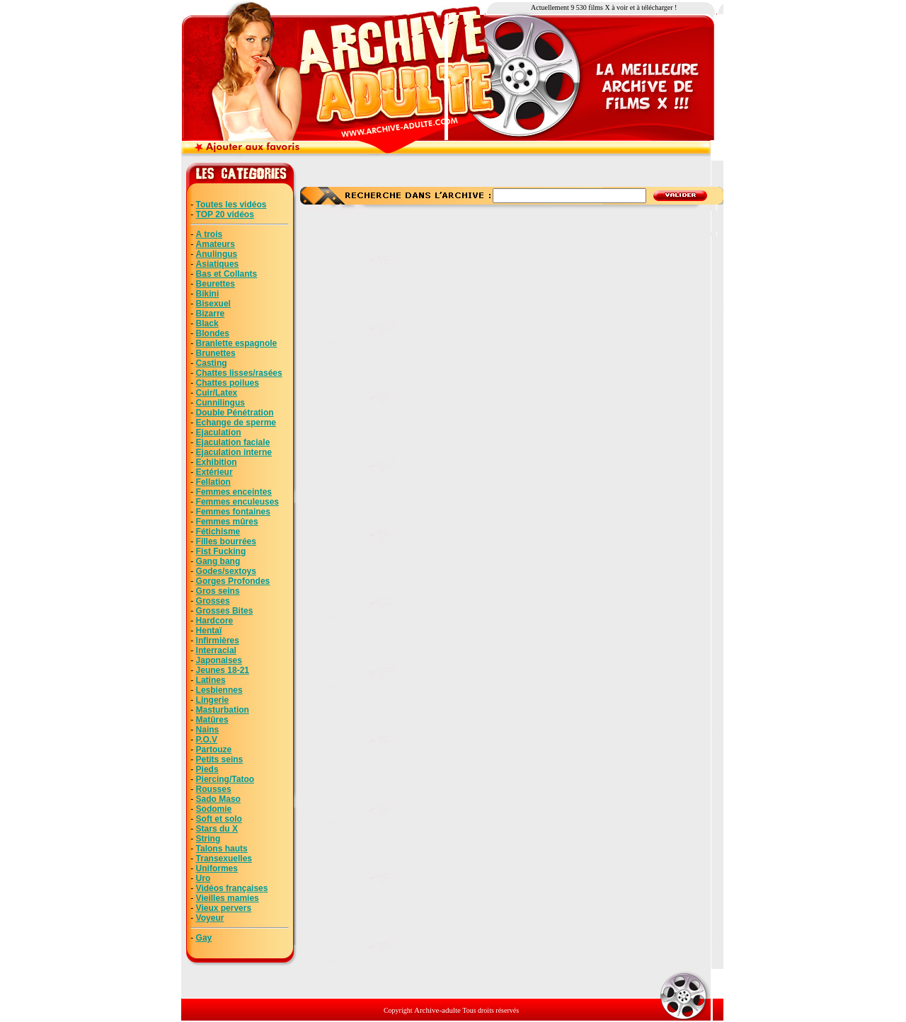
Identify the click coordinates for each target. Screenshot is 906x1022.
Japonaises (219, 660)
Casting (211, 363)
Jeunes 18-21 (222, 670)
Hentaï (209, 631)
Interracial (216, 650)
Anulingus (217, 254)
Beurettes (215, 284)
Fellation (213, 482)
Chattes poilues (227, 383)
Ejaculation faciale (233, 442)
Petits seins (219, 759)
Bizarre (210, 313)
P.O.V (206, 740)
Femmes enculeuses (237, 502)
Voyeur (210, 918)
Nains (207, 730)
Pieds (207, 769)
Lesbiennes (219, 690)
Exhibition (216, 462)
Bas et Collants (227, 274)
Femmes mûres (227, 522)
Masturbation (222, 710)
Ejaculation (218, 432)
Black (207, 323)
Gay (204, 938)
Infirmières (217, 640)
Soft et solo (219, 819)
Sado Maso (218, 799)
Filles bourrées (226, 541)
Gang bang (218, 561)
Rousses (213, 789)
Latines (211, 680)
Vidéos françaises (232, 888)
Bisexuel (213, 304)
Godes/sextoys (226, 571)
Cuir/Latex (217, 393)
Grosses (213, 601)
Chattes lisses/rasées (239, 373)
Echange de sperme (236, 422)
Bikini (207, 294)
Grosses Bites (224, 611)
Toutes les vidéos (231, 204)
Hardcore (215, 621)
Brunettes (216, 353)
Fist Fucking (221, 551)
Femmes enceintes (234, 492)
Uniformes (217, 868)
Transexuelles (224, 858)
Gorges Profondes (233, 581)
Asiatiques (217, 264)
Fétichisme (218, 531)
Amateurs (215, 244)
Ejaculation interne (234, 452)
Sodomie (214, 809)
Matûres (212, 720)
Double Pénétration (235, 413)
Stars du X (217, 829)
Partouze (214, 749)
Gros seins (218, 591)
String (208, 839)
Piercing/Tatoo (225, 779)
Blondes (212, 333)
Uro (203, 878)
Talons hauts (222, 849)
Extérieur (214, 472)
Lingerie (212, 700)
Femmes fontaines (233, 512)
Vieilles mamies (227, 898)
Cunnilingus (220, 403)
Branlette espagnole (236, 343)
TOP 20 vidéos (225, 214)
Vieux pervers (224, 908)
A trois (209, 234)
